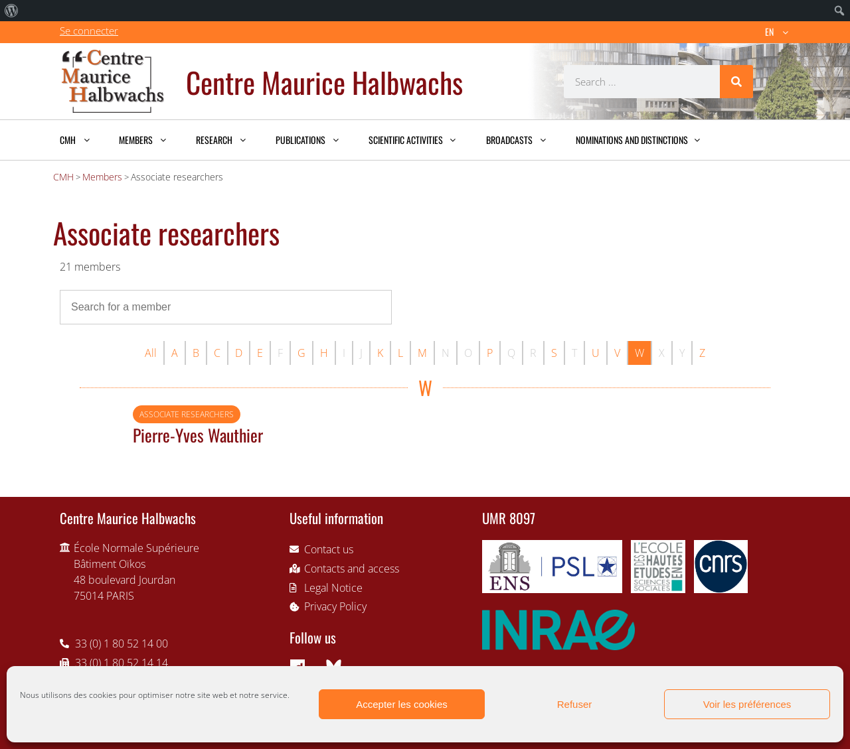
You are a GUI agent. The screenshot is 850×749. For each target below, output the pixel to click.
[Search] (736, 81)
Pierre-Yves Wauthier (198, 434)
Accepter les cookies (402, 704)
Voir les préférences (747, 704)
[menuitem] (11, 10)
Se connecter (89, 30)
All (151, 353)
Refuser (574, 704)
